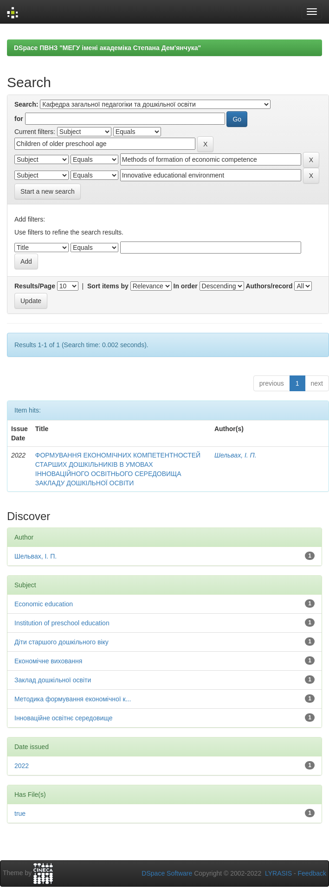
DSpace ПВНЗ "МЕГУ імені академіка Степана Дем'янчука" (107, 47)
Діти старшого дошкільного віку (61, 642)
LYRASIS (278, 873)
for (18, 118)
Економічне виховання (48, 661)
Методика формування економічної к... (72, 699)
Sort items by (108, 286)
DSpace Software (167, 873)
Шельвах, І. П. (235, 455)
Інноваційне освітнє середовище (63, 718)
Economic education (43, 604)
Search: (26, 104)
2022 (21, 765)
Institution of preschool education (62, 623)
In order (186, 286)
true (20, 813)
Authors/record (268, 286)
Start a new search (47, 191)
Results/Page (34, 286)
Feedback (312, 873)
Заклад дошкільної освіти (52, 680)
